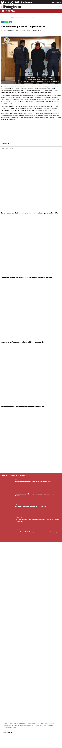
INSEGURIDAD (18, 492)
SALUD (16, 479)
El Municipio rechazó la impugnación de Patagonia (31, 507)
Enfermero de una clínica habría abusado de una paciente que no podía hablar (29, 213)
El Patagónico (4, 18)
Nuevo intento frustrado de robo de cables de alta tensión (22, 342)
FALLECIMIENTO (18, 517)
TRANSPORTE (18, 504)
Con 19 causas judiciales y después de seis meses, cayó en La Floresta (26, 277)
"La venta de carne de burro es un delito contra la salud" (33, 481)
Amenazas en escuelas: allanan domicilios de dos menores (22, 407)
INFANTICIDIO (18, 530)
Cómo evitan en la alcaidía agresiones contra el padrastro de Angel (36, 532)
